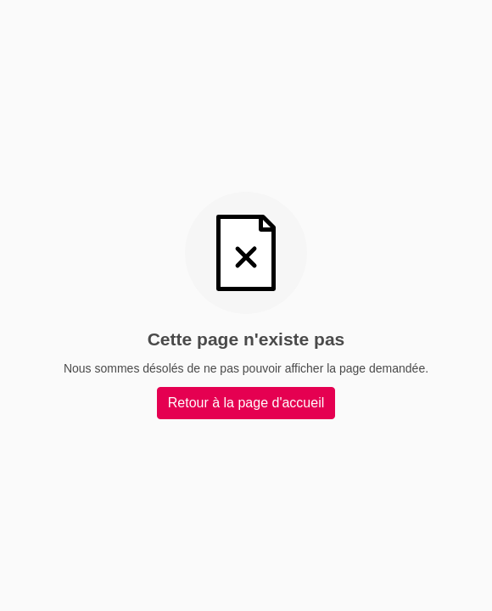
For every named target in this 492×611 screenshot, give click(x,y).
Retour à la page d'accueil (246, 402)
